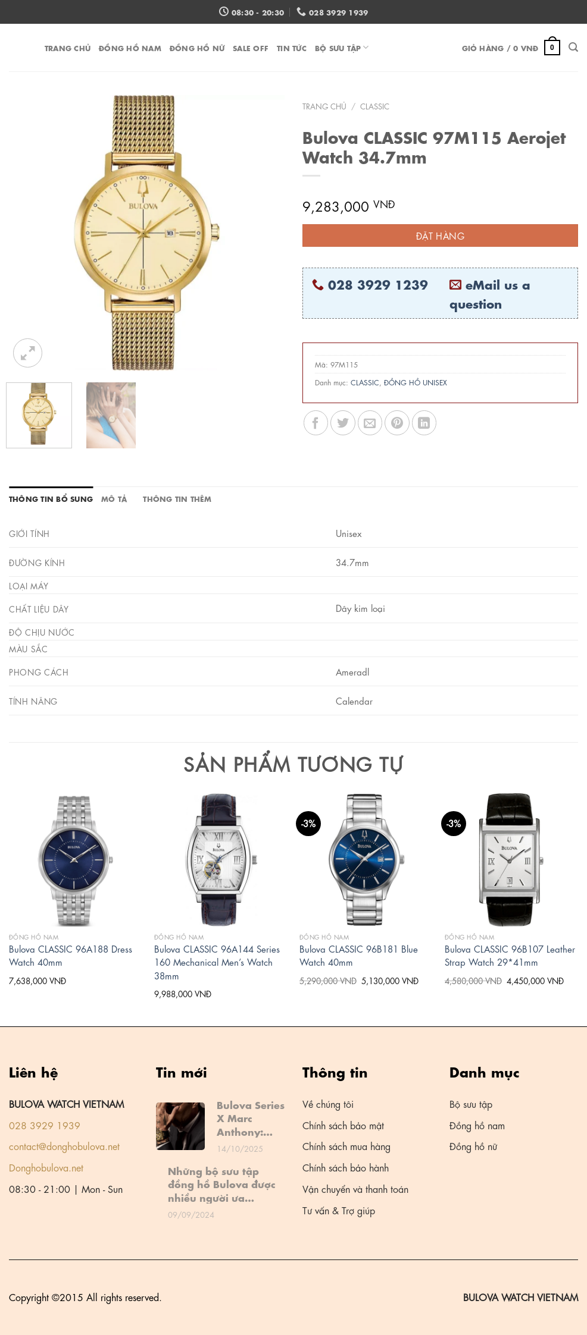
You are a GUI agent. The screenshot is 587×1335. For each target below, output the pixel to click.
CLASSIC (374, 105)
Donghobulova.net (46, 1167)
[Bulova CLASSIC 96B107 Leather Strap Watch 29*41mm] (511, 859)
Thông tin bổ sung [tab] (51, 498)
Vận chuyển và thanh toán (355, 1188)
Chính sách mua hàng (346, 1145)
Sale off (250, 47)
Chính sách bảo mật (343, 1125)
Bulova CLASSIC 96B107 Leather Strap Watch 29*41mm (510, 955)
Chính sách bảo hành (345, 1167)
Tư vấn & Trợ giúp (338, 1210)
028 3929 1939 (44, 1125)
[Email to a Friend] (370, 422)
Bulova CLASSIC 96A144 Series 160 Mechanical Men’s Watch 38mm (217, 962)
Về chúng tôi (328, 1103)
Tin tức (292, 47)
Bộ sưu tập (342, 47)
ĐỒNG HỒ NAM (130, 47)
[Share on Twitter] (342, 422)
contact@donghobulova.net (64, 1145)
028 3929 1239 (378, 283)
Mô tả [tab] (114, 498)
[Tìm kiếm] (573, 47)
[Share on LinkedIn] (424, 422)
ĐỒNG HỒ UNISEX (415, 382)
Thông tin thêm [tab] (177, 498)
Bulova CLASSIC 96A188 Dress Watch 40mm (70, 955)
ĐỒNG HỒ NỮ (197, 47)
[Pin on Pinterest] (397, 422)
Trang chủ (67, 47)
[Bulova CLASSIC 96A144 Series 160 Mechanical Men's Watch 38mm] (221, 859)
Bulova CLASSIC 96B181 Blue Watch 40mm (358, 955)
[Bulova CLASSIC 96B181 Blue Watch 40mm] (366, 859)
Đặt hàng (440, 235)
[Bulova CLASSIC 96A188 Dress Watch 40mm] (75, 859)
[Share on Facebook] (316, 422)
